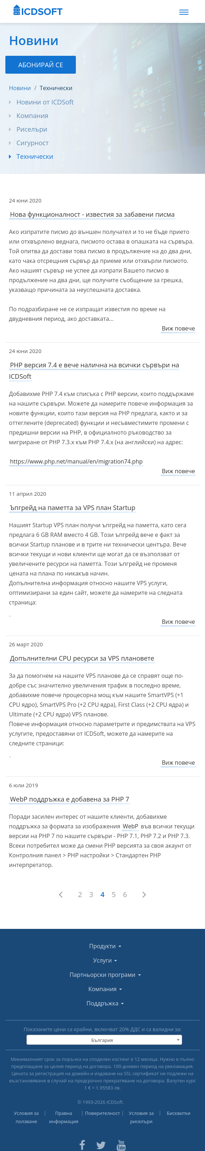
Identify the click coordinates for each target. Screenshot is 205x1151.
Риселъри (31, 129)
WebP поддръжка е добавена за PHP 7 (69, 799)
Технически (56, 88)
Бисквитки (178, 1113)
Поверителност (102, 1113)
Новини (20, 88)
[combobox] (104, 1040)
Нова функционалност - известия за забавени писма (92, 214)
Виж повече (178, 328)
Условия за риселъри (141, 1117)
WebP (130, 826)
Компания (32, 115)
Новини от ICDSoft (45, 102)
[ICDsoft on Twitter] (101, 1144)
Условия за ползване (26, 1117)
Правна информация (63, 1117)
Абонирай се (40, 64)
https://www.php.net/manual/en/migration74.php (76, 461)
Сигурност (32, 142)
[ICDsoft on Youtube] (121, 1144)
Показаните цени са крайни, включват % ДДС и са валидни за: (102, 1029)
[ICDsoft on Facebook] (82, 1144)
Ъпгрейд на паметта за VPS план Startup (72, 507)
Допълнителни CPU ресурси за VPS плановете (82, 658)
